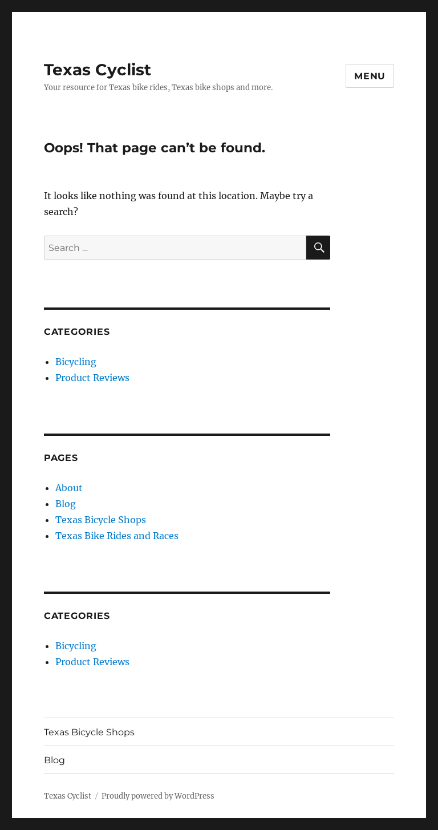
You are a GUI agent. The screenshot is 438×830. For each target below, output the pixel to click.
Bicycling (75, 361)
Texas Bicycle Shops (100, 519)
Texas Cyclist (97, 69)
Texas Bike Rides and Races (117, 535)
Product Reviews (92, 377)
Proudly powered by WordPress (158, 796)
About (69, 487)
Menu (370, 76)
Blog (65, 503)
